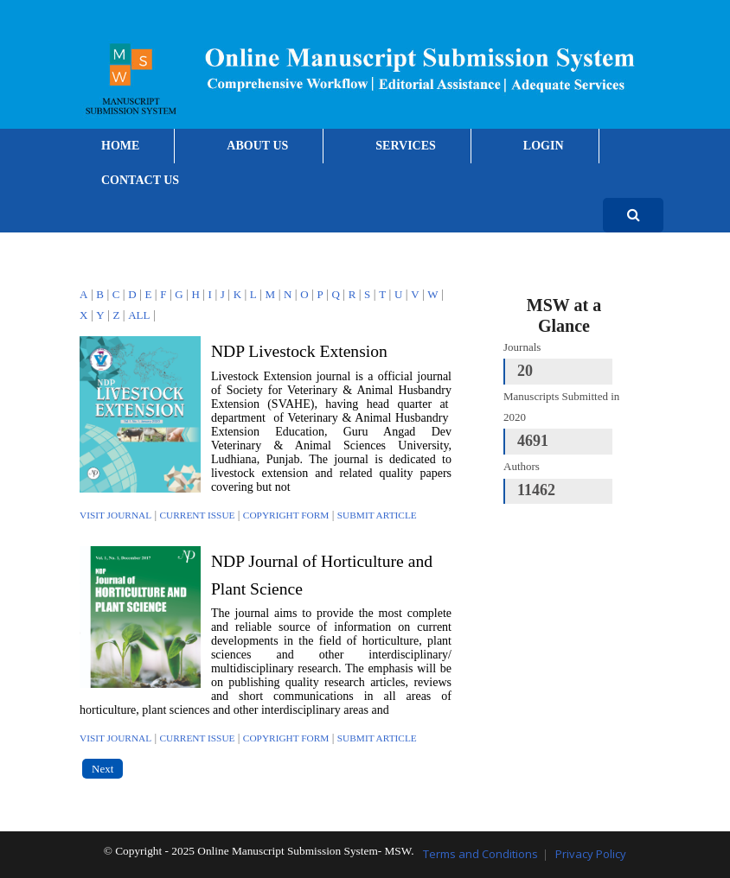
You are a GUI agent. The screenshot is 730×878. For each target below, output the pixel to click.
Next (102, 768)
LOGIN (543, 145)
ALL (139, 315)
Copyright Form (286, 515)
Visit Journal (115, 515)
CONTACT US (140, 180)
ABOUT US (257, 145)
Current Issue (197, 515)
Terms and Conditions (480, 854)
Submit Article (377, 515)
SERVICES (405, 145)
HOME (120, 145)
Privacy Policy (590, 854)
